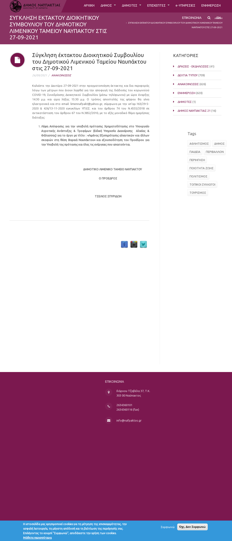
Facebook (124, 244)
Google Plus (134, 244)
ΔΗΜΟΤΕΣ (121, 6)
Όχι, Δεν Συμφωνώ (192, 528)
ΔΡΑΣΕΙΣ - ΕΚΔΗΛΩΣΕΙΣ (200, 66)
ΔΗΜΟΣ (96, 6)
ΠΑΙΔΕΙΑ (206, 151)
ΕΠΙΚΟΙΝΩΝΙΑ (190, 20)
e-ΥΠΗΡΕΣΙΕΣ (182, 6)
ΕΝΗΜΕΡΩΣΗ (210, 6)
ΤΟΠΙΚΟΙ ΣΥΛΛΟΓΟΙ (214, 184)
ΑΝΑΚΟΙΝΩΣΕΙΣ (61, 75)
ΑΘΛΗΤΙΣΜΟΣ (211, 143)
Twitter (143, 244)
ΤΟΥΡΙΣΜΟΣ (209, 192)
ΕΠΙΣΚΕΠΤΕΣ (151, 6)
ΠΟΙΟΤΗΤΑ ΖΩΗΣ (213, 168)
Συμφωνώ (168, 528)
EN (218, 20)
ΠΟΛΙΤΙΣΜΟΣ (210, 176)
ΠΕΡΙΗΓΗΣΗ (209, 159)
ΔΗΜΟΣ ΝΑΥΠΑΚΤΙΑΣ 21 (201, 110)
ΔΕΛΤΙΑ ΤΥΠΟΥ (195, 75)
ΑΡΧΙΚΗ (77, 6)
